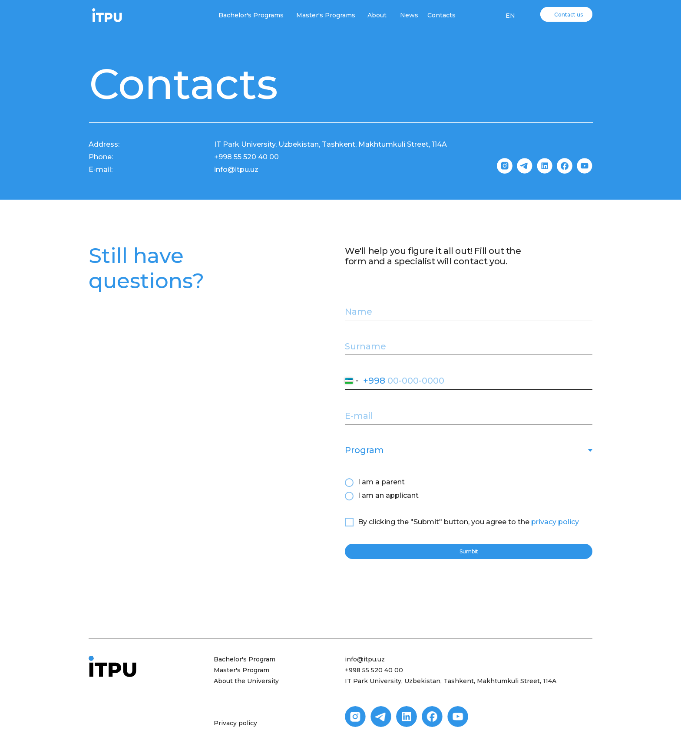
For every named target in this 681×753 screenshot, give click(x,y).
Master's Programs (325, 15)
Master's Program (241, 670)
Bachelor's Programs (251, 15)
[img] (107, 15)
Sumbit (469, 551)
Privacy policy (235, 723)
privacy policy (555, 522)
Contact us (568, 14)
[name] (468, 311)
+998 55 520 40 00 (374, 670)
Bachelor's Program (244, 659)
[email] (468, 415)
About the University (246, 681)
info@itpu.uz (365, 659)
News (409, 15)
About (377, 15)
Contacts (441, 15)
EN (510, 16)
